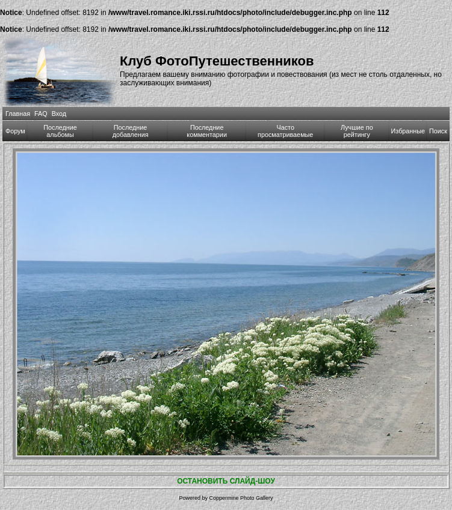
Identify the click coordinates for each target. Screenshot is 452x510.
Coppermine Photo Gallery (241, 498)
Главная (17, 113)
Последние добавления (131, 131)
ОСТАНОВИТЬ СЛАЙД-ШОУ (226, 481)
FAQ (41, 113)
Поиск (438, 131)
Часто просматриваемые (285, 131)
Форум (15, 131)
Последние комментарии (207, 131)
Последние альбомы (60, 131)
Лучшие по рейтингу (357, 131)
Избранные (408, 131)
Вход (59, 113)
